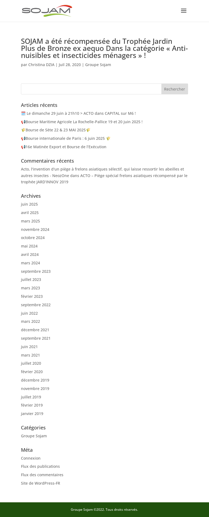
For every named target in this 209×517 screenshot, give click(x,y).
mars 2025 (30, 221)
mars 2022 (30, 321)
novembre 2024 (35, 229)
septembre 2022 (36, 304)
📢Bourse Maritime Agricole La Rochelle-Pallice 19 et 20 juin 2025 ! (82, 121)
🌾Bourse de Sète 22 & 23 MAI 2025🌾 (55, 129)
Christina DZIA (41, 64)
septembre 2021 (36, 338)
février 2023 (32, 296)
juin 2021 (29, 346)
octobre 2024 (33, 237)
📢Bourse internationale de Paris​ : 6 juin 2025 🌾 (65, 138)
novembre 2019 (35, 388)
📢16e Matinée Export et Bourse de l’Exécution (63, 146)
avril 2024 (30, 254)
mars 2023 (30, 287)
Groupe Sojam (98, 64)
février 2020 (32, 371)
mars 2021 (30, 355)
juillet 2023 (31, 279)
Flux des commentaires (42, 474)
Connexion (31, 458)
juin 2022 (29, 313)
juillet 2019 (31, 397)
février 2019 (32, 405)
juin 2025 (29, 204)
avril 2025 (30, 212)
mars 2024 (30, 262)
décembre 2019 (35, 380)
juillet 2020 (31, 363)
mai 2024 (29, 246)
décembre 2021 (35, 329)
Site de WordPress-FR (40, 483)
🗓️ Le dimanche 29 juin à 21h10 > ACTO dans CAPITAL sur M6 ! (78, 113)
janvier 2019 (32, 413)
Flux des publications (40, 466)
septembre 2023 (36, 271)
